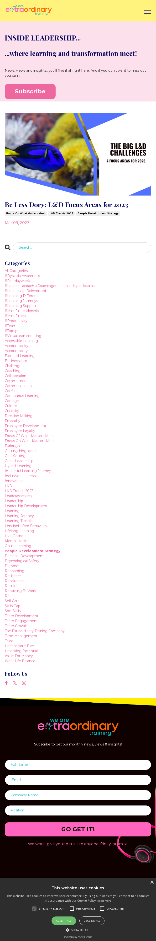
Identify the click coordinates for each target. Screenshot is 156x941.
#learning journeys (21, 301)
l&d (8, 486)
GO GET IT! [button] (78, 829)
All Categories (16, 271)
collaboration (15, 376)
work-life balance (20, 661)
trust (9, 641)
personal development (24, 556)
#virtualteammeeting (23, 336)
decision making (18, 416)
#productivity (16, 321)
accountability (16, 346)
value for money (19, 656)
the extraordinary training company (35, 631)
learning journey (19, 516)
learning (12, 511)
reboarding (14, 571)
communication (18, 386)
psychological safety (22, 561)
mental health (17, 541)
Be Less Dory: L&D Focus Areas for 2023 (66, 204)
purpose (12, 566)
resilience (13, 576)
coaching (13, 371)
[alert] (78, 909)
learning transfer (19, 521)
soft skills (13, 611)
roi (7, 596)
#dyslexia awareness (22, 276)
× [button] (152, 882)
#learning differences (23, 296)
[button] (78, 929)
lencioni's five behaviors (26, 526)
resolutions (14, 581)
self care (12, 601)
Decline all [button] (92, 920)
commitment (16, 381)
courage (12, 401)
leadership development (26, 506)
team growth (16, 626)
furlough (12, 446)
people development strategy (98, 213)
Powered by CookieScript (78, 937)
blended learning (20, 356)
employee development (25, 426)
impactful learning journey (28, 471)
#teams (11, 326)
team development (21, 616)
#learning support (20, 306)
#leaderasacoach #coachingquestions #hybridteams (49, 286)
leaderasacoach (18, 496)
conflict (11, 391)
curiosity (12, 411)
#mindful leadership (22, 311)
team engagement (21, 621)
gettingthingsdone (21, 451)
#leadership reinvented (25, 291)
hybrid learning (18, 466)
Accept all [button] (64, 920)
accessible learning (21, 341)
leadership (14, 501)
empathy (12, 421)
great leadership (19, 461)
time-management (21, 636)
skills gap (12, 606)
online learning (18, 546)
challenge (13, 366)
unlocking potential (21, 651)
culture (11, 406)
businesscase (16, 361)
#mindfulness (16, 316)
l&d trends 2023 (61, 213)
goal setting (15, 456)
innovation (14, 481)
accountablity (16, 351)
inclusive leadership (22, 476)
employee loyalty (20, 431)
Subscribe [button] (30, 91)
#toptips (12, 331)
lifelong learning (19, 531)
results (11, 586)
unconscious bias (19, 646)
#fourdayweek (17, 281)
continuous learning (22, 396)
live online (14, 536)
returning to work (20, 591)
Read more (104, 900)
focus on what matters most (25, 213)
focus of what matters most (29, 436)
